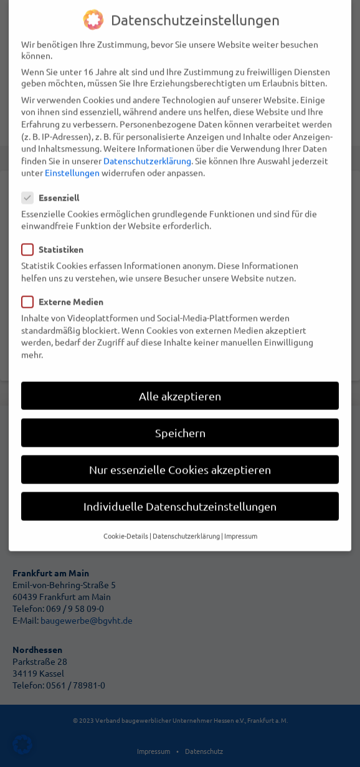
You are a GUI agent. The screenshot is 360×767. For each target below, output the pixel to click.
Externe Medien (66, 281)
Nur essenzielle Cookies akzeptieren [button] (180, 449)
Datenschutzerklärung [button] (186, 516)
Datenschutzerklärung (147, 140)
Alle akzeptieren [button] (180, 376)
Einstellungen (72, 152)
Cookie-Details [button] (125, 516)
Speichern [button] (180, 412)
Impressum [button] (240, 516)
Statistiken (56, 229)
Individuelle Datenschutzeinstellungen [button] (180, 486)
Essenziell (54, 177)
